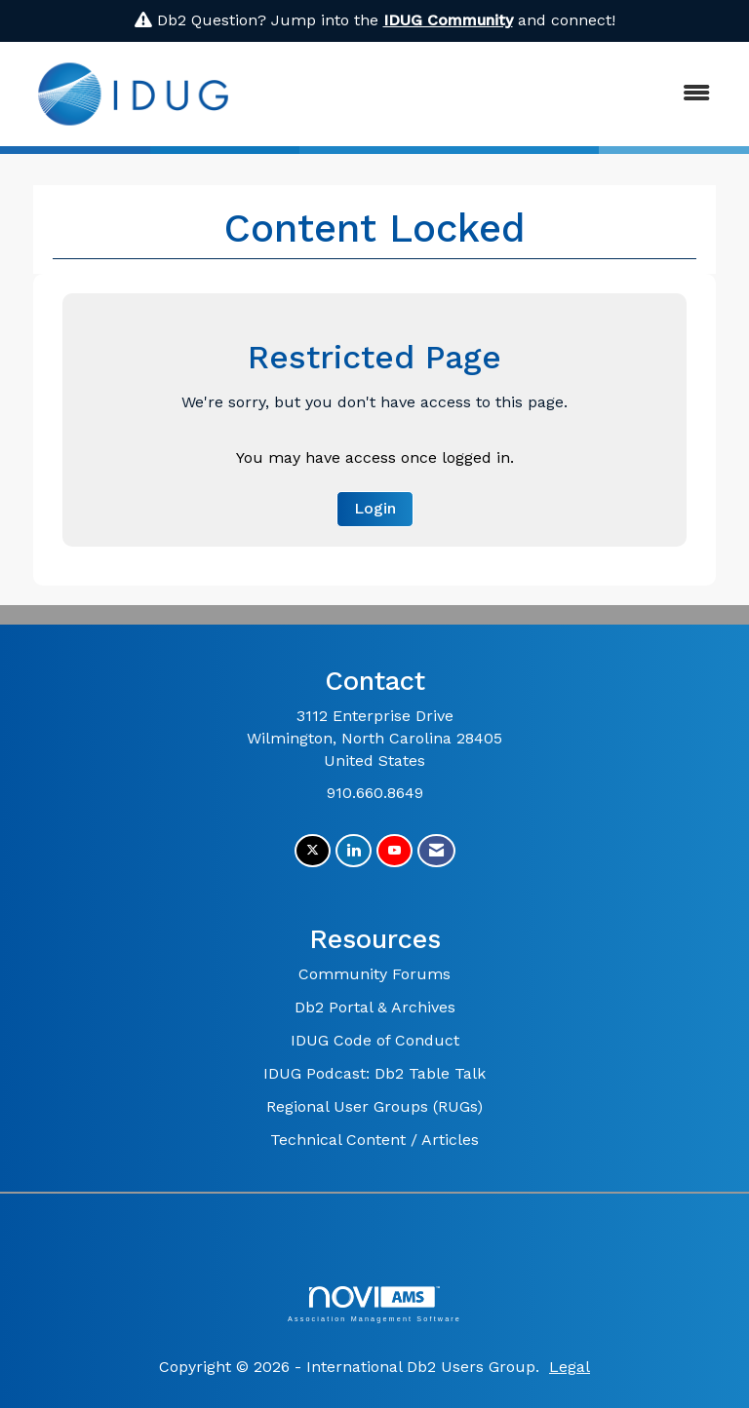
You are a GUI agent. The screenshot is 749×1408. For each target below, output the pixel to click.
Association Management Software (374, 1304)
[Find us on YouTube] (394, 851)
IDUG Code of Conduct (375, 1040)
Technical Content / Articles (374, 1139)
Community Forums (374, 974)
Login (375, 508)
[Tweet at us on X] (313, 851)
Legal (569, 1366)
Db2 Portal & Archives (375, 1007)
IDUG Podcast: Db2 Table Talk (374, 1073)
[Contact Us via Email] (436, 851)
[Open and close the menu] (490, 94)
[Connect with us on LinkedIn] (353, 851)
